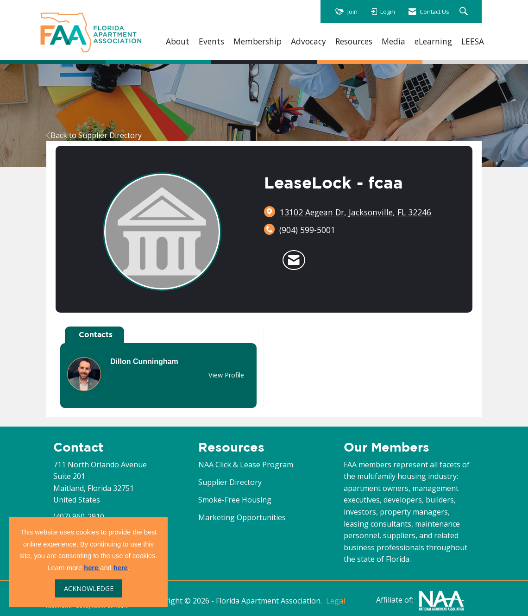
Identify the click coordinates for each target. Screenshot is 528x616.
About (177, 41)
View (226, 375)
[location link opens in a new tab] (355, 212)
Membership (257, 41)
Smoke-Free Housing (234, 500)
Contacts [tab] (96, 334)
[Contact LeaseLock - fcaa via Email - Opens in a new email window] (294, 260)
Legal (335, 601)
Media (393, 41)
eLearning (433, 41)
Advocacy (308, 41)
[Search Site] (464, 12)
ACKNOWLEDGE (88, 588)
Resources (353, 41)
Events (211, 41)
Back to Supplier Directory (94, 135)
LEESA (472, 41)
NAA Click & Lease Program (245, 464)
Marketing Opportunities (242, 517)
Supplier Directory (230, 482)
